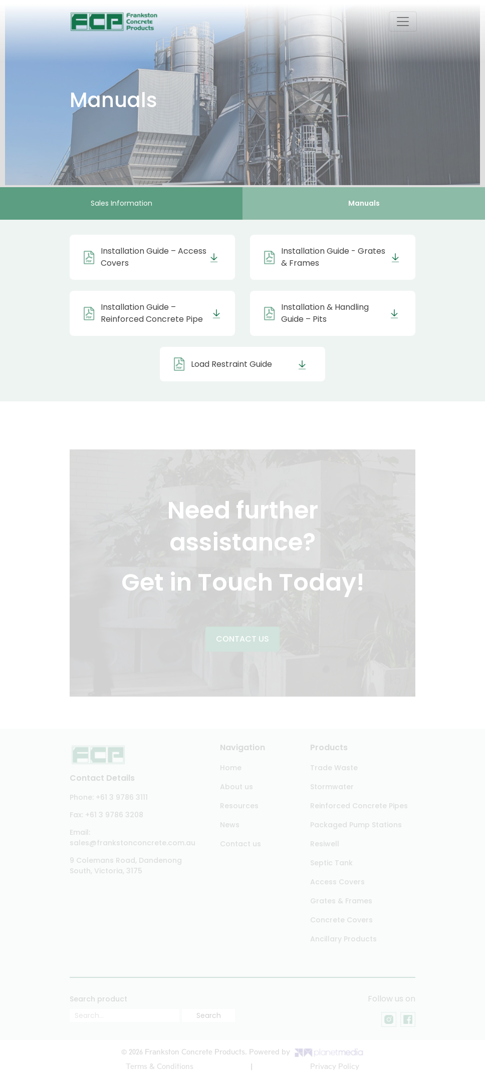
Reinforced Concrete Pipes (359, 806)
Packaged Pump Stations (356, 825)
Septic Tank (331, 863)
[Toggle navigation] (403, 22)
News (229, 825)
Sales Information (121, 203)
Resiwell (324, 844)
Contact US (242, 640)
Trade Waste (334, 768)
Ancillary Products (343, 939)
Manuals (364, 203)
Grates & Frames (341, 901)
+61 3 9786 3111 (122, 797)
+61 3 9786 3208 (114, 815)
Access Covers (337, 882)
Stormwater (332, 787)
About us (236, 787)
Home (230, 768)
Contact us (240, 844)
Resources (239, 806)
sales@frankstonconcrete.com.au (132, 843)
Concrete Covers (341, 920)
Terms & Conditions (159, 1066)
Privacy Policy (334, 1066)
